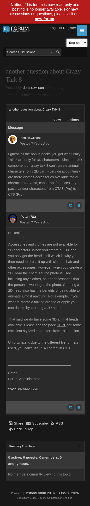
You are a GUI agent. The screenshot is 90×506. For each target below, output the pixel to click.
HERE (61, 325)
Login (54, 28)
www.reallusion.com (23, 388)
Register (69, 28)
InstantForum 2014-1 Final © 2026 (52, 493)
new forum (44, 19)
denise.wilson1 (34, 88)
